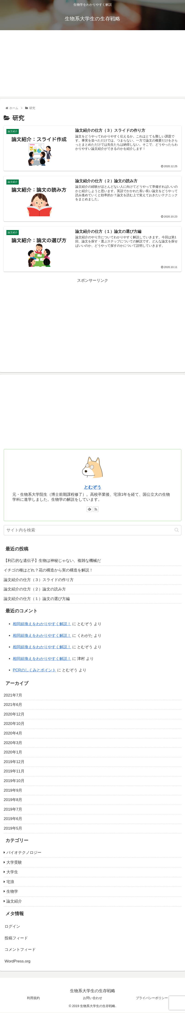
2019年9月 (13, 790)
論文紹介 (14, 902)
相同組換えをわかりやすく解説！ (42, 624)
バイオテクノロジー (23, 853)
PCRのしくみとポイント (34, 670)
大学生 (12, 872)
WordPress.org (17, 961)
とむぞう (92, 487)
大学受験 (14, 862)
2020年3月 (13, 743)
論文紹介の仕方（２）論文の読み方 (35, 589)
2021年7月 (13, 695)
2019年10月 (14, 781)
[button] (177, 530)
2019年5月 (13, 829)
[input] (92, 530)
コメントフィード (20, 950)
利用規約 (33, 998)
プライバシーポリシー (152, 998)
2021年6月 (13, 705)
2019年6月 (13, 819)
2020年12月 (14, 715)
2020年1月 (13, 752)
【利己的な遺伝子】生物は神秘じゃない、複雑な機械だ (52, 561)
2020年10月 (14, 724)
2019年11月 (14, 771)
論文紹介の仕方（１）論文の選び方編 (37, 599)
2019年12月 (14, 762)
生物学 (12, 892)
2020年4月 (13, 734)
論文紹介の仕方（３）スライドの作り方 (39, 580)
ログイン (12, 927)
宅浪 (10, 882)
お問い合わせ (92, 998)
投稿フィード (16, 938)
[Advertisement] (92, 64)
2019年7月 (13, 809)
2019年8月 (13, 800)
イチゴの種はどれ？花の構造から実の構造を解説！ (48, 570)
